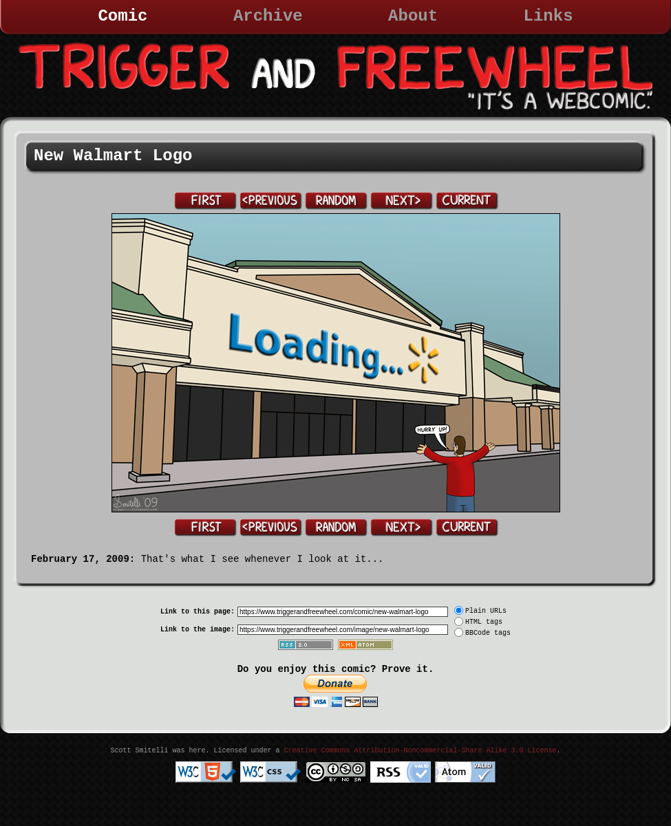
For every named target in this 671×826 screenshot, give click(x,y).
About (413, 16)
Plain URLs (486, 611)
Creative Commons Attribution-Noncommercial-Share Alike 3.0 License (420, 750)
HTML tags (483, 622)
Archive (268, 16)
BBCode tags (488, 633)
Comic (122, 16)
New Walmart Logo (113, 155)
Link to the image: (197, 629)
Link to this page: (197, 612)
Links (548, 16)
